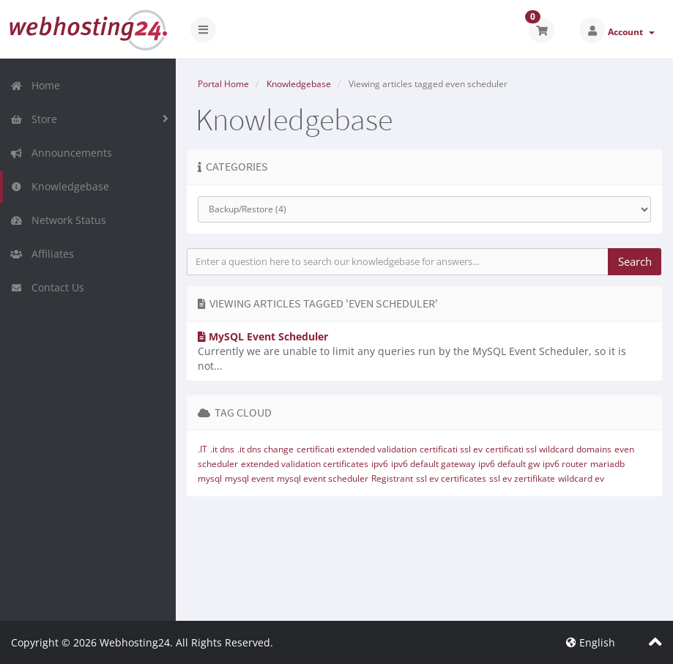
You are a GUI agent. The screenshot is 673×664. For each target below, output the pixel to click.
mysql (210, 478)
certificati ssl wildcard (529, 449)
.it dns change (265, 449)
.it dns (222, 449)
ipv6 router (565, 464)
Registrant (392, 478)
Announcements (61, 153)
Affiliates (42, 254)
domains (593, 449)
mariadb (607, 464)
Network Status (58, 220)
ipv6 (379, 464)
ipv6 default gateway (433, 464)
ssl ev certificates (451, 478)
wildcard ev (581, 478)
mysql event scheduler (322, 478)
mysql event (249, 478)
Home (35, 85)
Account (631, 32)
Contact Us (47, 287)
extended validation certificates (304, 464)
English (590, 642)
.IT (202, 449)
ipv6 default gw (509, 464)
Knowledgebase (59, 186)
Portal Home (223, 84)
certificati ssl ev (451, 449)
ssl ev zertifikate (522, 478)
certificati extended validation (357, 449)
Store (33, 119)
